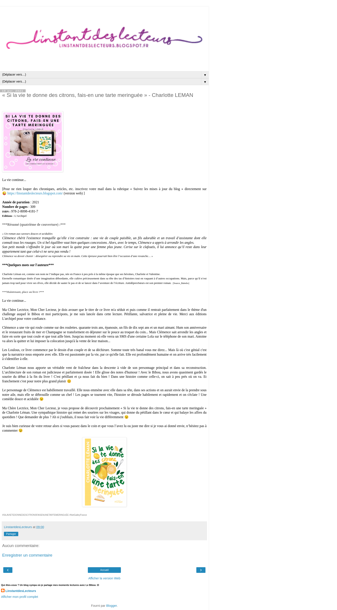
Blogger (111, 605)
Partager (11, 533)
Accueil (104, 570)
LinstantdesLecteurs (20, 591)
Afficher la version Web (104, 578)
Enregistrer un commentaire (27, 555)
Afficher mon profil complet (19, 596)
